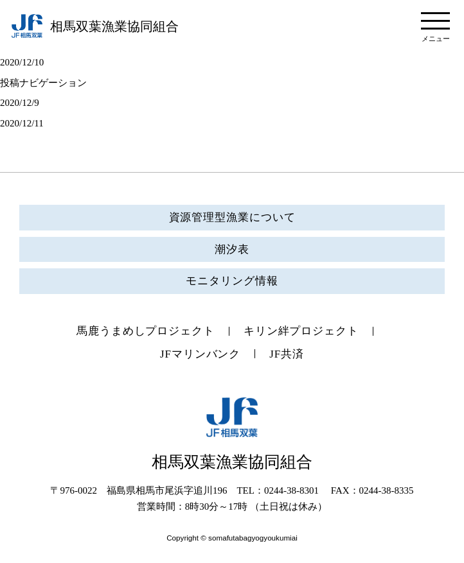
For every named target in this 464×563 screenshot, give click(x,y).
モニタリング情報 (232, 281)
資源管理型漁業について (232, 217)
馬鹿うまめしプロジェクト (145, 331)
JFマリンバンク (200, 354)
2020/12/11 (22, 123)
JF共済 (286, 354)
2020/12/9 (19, 103)
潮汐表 (232, 249)
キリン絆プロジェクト (301, 331)
